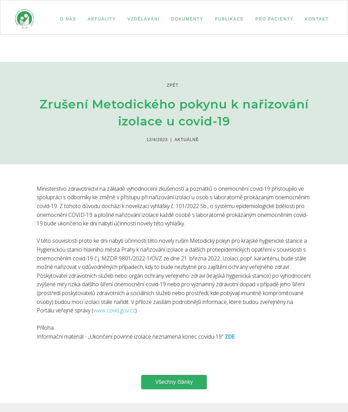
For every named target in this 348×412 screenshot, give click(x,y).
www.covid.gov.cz (114, 310)
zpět (173, 85)
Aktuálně (187, 139)
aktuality (102, 19)
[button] (67, 19)
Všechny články (174, 382)
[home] (24, 15)
